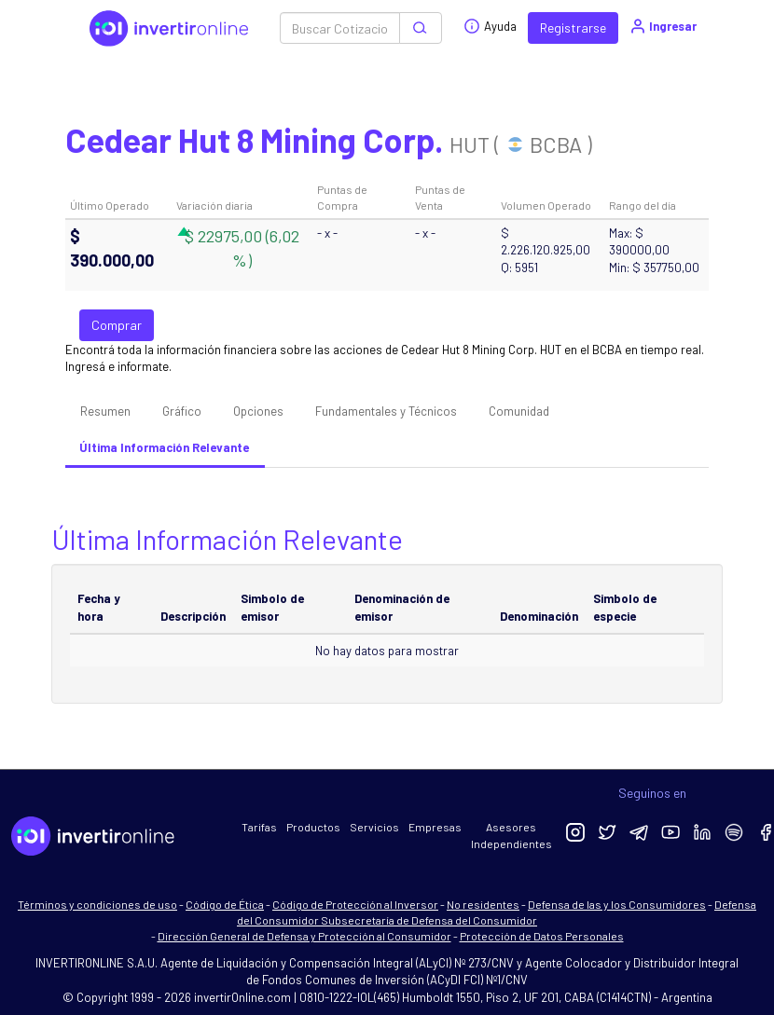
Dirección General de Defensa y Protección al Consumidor (304, 935)
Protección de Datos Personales (542, 935)
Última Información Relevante (164, 447)
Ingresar (663, 26)
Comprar (116, 325)
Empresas (435, 826)
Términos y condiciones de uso (97, 904)
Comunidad (519, 411)
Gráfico (181, 411)
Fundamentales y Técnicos (386, 411)
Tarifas (259, 826)
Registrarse (573, 27)
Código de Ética (225, 904)
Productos (313, 826)
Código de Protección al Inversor (355, 904)
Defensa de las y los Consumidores (617, 904)
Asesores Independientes (511, 834)
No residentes (483, 904)
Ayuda (490, 26)
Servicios (374, 826)
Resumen (105, 411)
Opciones (258, 411)
